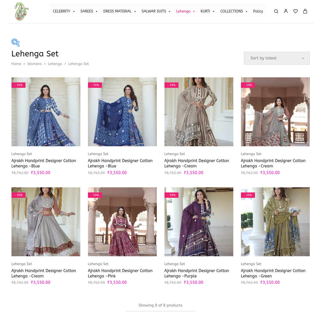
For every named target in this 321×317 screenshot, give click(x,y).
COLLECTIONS (234, 11)
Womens (34, 64)
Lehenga (186, 11)
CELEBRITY (64, 11)
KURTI (208, 11)
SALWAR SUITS (156, 11)
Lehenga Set (21, 154)
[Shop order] (277, 58)
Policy (258, 11)
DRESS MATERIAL (120, 11)
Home (16, 64)
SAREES (89, 11)
